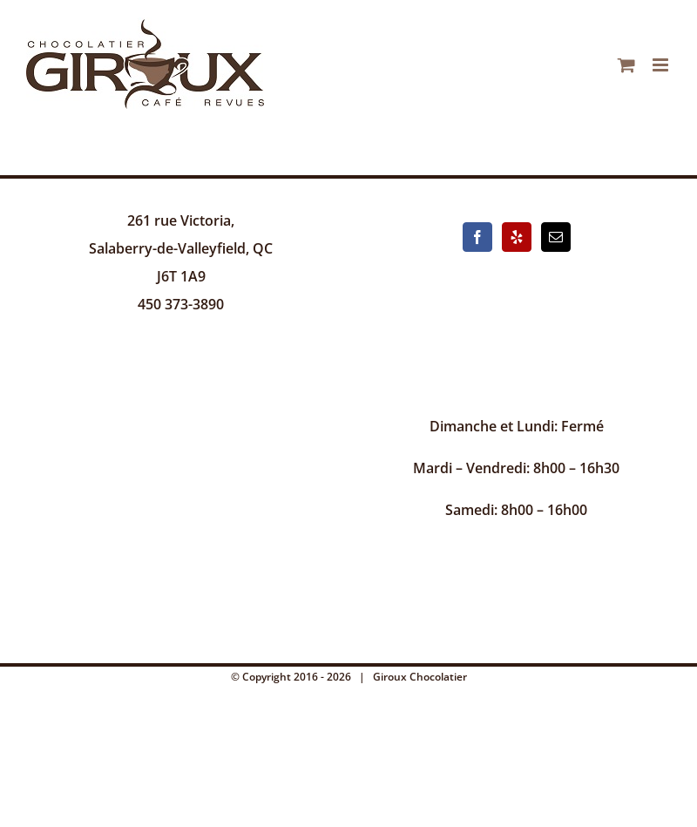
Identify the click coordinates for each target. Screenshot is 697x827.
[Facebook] (477, 237)
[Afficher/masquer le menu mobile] (662, 65)
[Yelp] (516, 237)
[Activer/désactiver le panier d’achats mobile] (626, 65)
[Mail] (556, 237)
